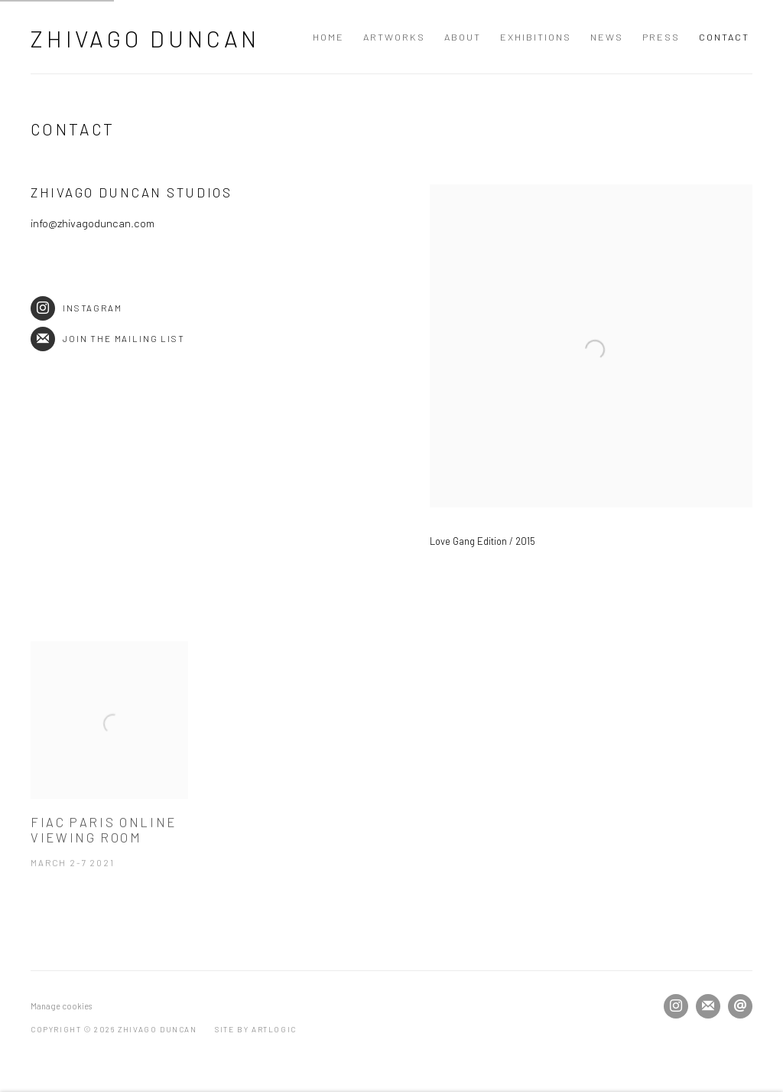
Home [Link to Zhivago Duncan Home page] (328, 37)
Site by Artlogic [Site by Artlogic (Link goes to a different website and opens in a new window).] (256, 1029)
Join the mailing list (108, 338)
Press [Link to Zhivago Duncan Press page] (661, 37)
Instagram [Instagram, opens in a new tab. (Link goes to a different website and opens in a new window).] (676, 1006)
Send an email (740, 1006)
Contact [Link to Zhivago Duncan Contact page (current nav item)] (724, 37)
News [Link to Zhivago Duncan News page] (606, 37)
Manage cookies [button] (61, 1006)
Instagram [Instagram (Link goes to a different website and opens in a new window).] (76, 308)
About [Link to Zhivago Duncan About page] (462, 37)
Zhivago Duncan (145, 38)
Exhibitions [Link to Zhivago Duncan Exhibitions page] (535, 37)
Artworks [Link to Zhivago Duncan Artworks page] (394, 37)
